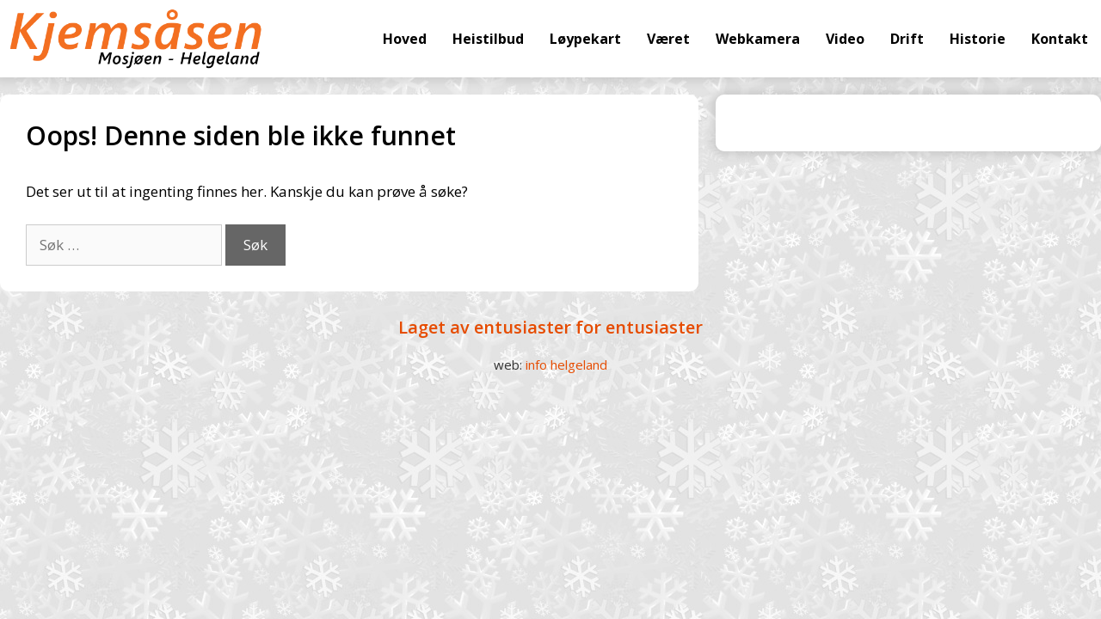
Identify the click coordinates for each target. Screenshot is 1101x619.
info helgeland (566, 364)
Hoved (405, 38)
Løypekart (585, 38)
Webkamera (758, 38)
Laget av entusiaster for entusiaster (550, 327)
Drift (907, 38)
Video (845, 38)
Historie (978, 38)
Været (668, 38)
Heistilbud (488, 38)
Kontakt (1059, 38)
